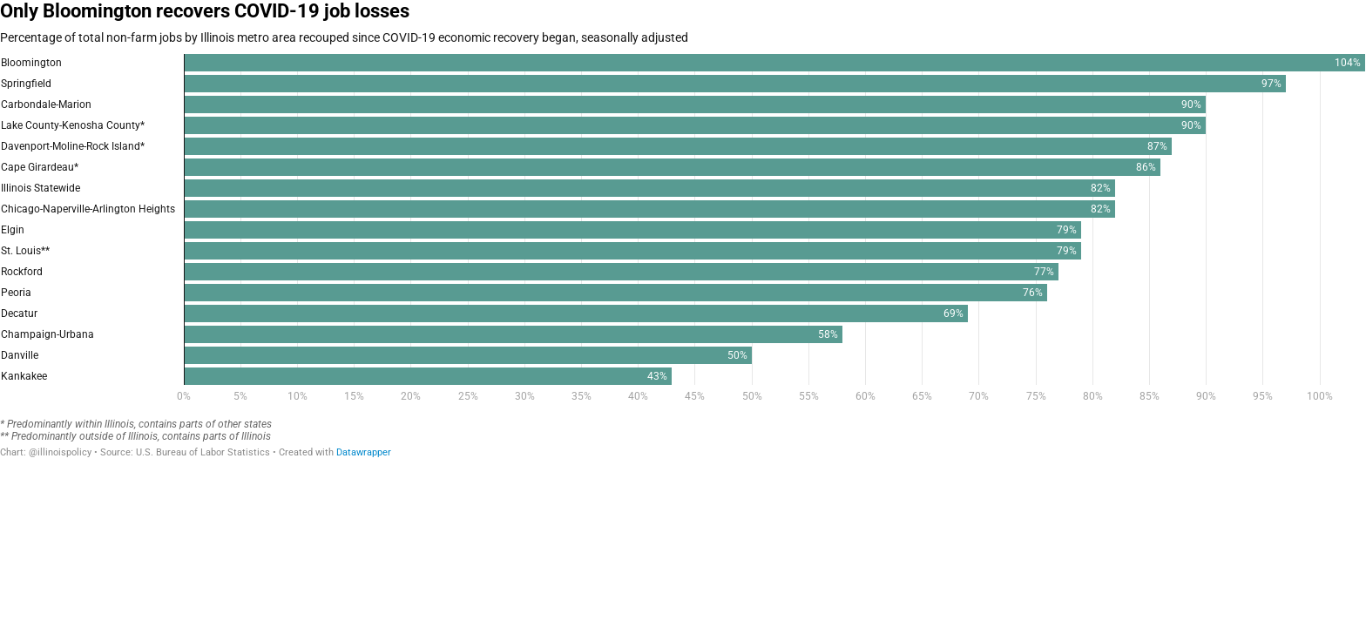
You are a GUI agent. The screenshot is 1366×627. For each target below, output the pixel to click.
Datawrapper (363, 452)
